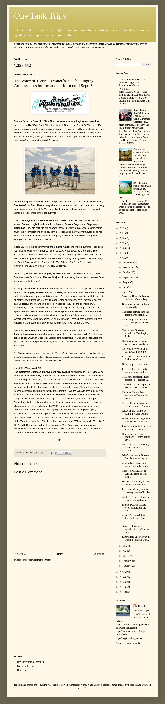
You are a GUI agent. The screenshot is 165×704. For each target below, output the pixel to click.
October (127, 272)
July (125, 287)
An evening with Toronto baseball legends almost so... (135, 322)
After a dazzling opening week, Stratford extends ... (136, 464)
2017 (122, 253)
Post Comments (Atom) (39, 560)
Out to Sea (22, 670)
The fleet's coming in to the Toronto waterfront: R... (135, 313)
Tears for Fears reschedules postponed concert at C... (135, 378)
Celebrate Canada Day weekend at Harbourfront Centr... (135, 395)
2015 (122, 572)
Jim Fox (140, 606)
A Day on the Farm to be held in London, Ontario (135, 412)
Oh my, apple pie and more (135, 364)
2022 (122, 228)
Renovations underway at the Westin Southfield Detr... (136, 538)
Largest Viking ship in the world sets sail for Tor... (135, 370)
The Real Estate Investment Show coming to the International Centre (132, 82)
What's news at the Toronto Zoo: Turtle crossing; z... (135, 457)
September (128, 277)
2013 (122, 582)
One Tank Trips (40, 15)
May (125, 546)
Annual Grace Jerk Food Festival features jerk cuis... (134, 518)
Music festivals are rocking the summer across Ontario (135, 447)
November (128, 267)
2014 (122, 577)
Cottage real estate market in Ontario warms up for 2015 (141, 153)
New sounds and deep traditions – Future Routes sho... (136, 437)
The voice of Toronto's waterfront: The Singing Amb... (135, 333)
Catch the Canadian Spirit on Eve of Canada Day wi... (136, 386)
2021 (122, 233)
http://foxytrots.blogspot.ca (30, 662)
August (126, 282)
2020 (122, 238)
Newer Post (20, 554)
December (128, 262)
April (125, 551)
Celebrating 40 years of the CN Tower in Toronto (135, 350)
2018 (122, 248)
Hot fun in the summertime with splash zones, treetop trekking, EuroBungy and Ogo (135, 190)
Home (60, 554)
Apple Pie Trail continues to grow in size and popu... (136, 498)
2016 (122, 258)
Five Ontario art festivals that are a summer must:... (136, 428)
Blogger (84, 688)
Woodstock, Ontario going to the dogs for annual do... (136, 420)
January (127, 566)
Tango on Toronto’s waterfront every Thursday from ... (136, 529)
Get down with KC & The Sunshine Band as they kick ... (135, 474)
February (127, 561)
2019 (122, 243)
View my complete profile (129, 643)
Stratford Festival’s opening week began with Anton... (136, 404)
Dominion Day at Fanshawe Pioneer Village (136, 305)
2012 (122, 587)
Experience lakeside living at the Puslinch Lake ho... (136, 358)
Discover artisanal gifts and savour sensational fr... (135, 483)
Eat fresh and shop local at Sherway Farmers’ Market (136, 491)
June (125, 292)
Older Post (99, 554)
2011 (122, 592)
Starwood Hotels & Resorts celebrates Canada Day (135, 298)
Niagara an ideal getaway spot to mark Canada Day (136, 342)
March (126, 556)
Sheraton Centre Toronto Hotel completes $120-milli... (134, 507)
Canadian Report (25, 666)
